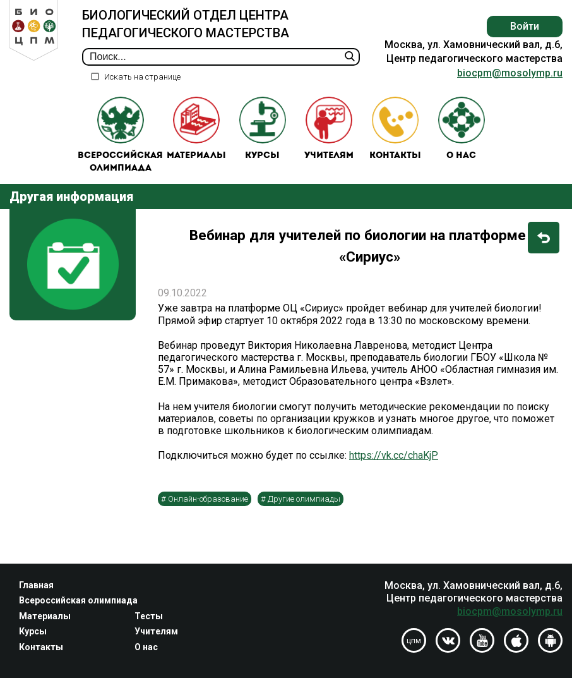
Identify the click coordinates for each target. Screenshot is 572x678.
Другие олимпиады (304, 499)
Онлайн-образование (208, 499)
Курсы (262, 128)
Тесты (148, 616)
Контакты (395, 128)
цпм (414, 640)
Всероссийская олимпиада (120, 135)
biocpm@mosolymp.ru (510, 73)
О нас (461, 128)
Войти (524, 26)
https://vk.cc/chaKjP (393, 455)
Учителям (329, 128)
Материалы (196, 128)
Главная (36, 585)
